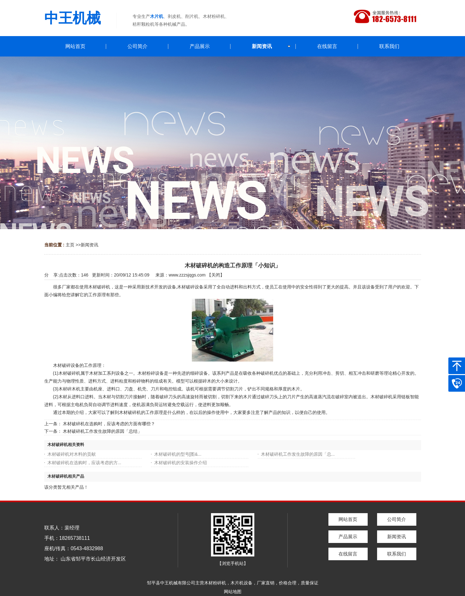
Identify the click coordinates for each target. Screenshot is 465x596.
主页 (70, 244)
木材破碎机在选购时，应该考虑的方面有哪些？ (109, 423)
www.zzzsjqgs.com (187, 274)
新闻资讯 (89, 244)
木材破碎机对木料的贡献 (71, 454)
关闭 (215, 274)
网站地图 (232, 591)
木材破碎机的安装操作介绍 (180, 462)
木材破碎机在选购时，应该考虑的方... (84, 462)
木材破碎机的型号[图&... (178, 454)
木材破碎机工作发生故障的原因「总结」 (102, 431)
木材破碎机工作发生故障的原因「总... (298, 454)
